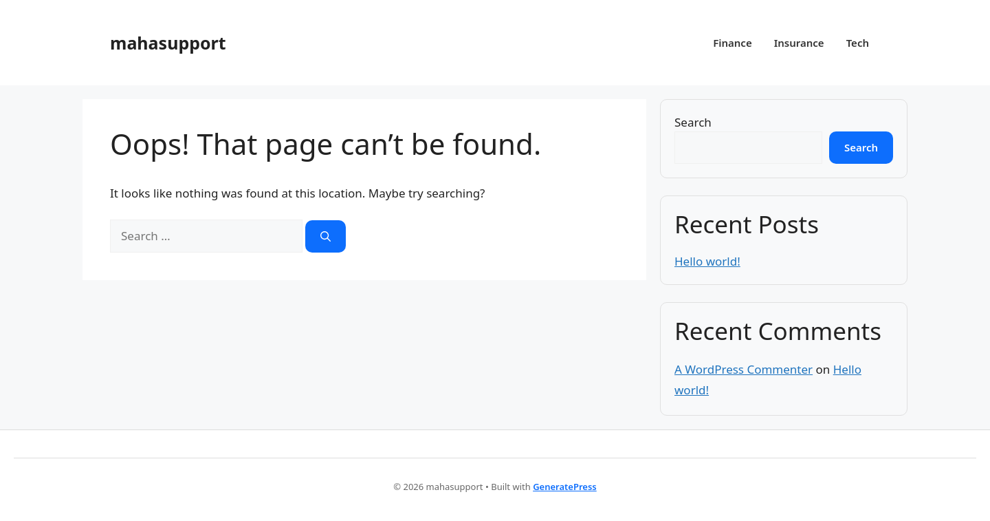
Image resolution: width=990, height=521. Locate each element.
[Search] (325, 236)
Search (693, 122)
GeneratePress (565, 486)
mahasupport (168, 42)
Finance (732, 43)
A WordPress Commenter (743, 369)
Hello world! (707, 261)
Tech (857, 43)
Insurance (799, 43)
